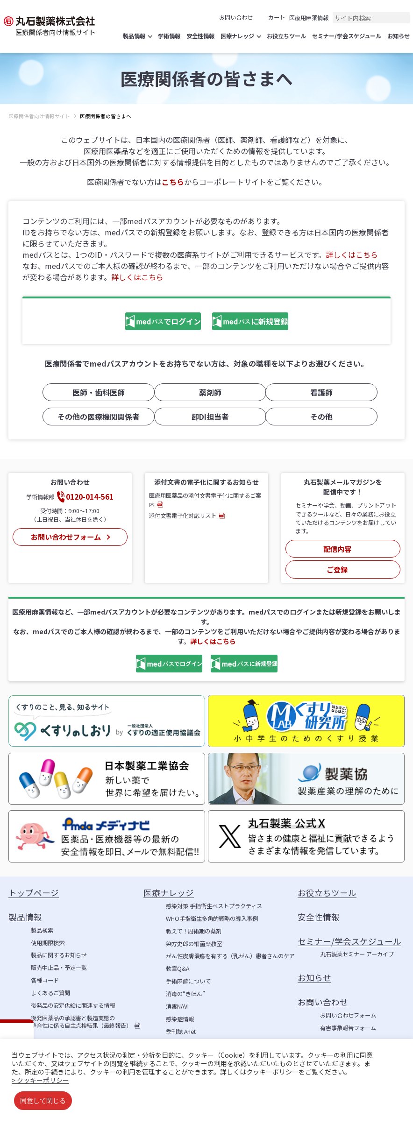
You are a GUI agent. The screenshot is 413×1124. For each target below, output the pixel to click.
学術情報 (177, 1037)
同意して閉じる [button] (43, 1100)
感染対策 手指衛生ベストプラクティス (214, 900)
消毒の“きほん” (185, 987)
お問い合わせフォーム (64, 534)
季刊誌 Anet (181, 1025)
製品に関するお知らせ (59, 949)
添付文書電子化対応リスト (182, 515)
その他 (318, 416)
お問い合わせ (236, 17)
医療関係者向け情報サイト (39, 116)
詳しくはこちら (352, 254)
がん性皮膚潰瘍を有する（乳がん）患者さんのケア (230, 950)
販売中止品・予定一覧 (59, 961)
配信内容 (337, 546)
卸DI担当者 (206, 416)
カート (276, 17)
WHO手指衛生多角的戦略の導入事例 (212, 912)
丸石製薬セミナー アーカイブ (357, 948)
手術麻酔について (188, 975)
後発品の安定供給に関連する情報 (73, 999)
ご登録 (337, 562)
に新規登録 (258, 322)
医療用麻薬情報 (308, 18)
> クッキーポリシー (40, 1080)
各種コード (45, 974)
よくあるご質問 (50, 986)
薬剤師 (206, 393)
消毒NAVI (177, 1000)
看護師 (318, 393)
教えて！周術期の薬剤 (193, 924)
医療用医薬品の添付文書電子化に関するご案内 (205, 499)
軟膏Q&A (177, 962)
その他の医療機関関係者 (95, 416)
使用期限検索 (47, 936)
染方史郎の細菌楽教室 (194, 937)
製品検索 (42, 923)
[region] (206, 123)
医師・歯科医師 (95, 393)
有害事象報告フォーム (348, 1021)
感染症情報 (180, 1013)
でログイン (139, 322)
